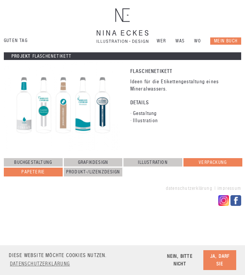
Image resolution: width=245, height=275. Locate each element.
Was (180, 41)
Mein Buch (225, 41)
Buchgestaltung (33, 162)
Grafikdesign (93, 162)
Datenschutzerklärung (189, 188)
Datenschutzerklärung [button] (40, 264)
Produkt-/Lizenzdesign (93, 172)
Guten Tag (16, 40)
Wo (197, 41)
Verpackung (213, 162)
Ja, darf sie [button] (220, 260)
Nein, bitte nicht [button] (180, 260)
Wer (161, 41)
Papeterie (33, 172)
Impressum (229, 188)
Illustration (152, 162)
